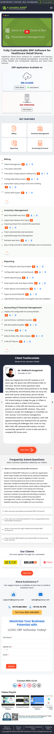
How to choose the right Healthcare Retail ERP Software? (24, 529)
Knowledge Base (32, 2)
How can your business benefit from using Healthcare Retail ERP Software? (27, 520)
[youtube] (20, 685)
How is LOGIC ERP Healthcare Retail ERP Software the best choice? (26, 539)
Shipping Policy (48, 728)
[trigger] (51, 8)
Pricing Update (45, 2)
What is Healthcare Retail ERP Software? (21, 469)
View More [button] (27, 450)
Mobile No (7, 647)
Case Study (18, 2)
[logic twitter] (34, 685)
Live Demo (33, 87)
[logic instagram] (29, 685)
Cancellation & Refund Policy (33, 728)
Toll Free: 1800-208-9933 (27, 612)
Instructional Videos (37, 702)
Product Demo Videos (8, 702)
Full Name (7, 637)
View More (19, 87)
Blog (24, 2)
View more (27, 573)
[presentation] (2, 402)
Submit (11, 666)
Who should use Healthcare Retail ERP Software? (25, 511)
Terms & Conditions (7, 728)
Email (6, 655)
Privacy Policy (18, 728)
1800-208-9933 (7, 2)
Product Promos (22, 701)
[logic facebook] (24, 685)
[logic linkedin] (15, 685)
